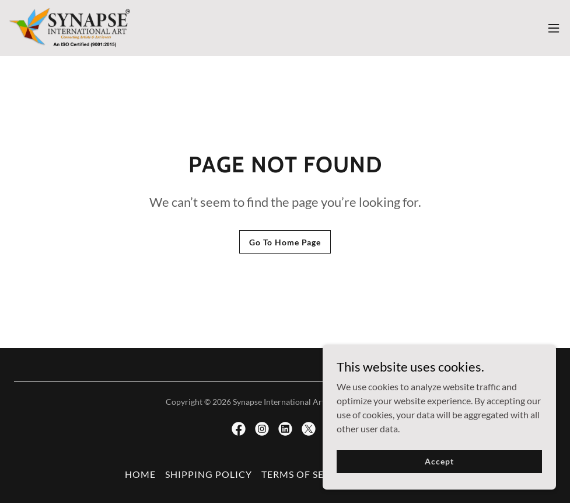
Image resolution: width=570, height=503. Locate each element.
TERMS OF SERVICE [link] (307, 474)
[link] (70, 28)
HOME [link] (140, 474)
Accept (439, 477)
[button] (553, 28)
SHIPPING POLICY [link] (208, 474)
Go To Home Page (285, 242)
